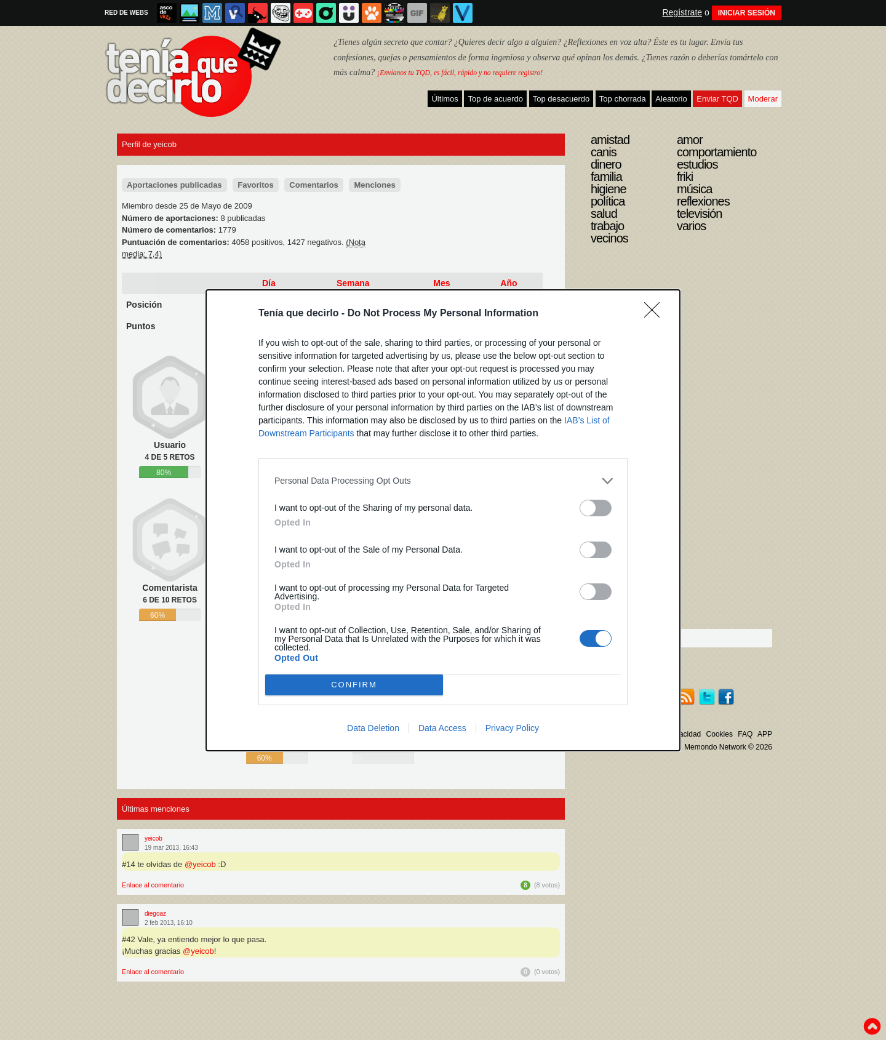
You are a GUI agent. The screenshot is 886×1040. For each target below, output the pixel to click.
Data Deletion (373, 728)
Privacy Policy (512, 728)
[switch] (596, 508)
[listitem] (443, 480)
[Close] (656, 314)
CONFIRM (354, 684)
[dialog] (443, 520)
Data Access (442, 728)
